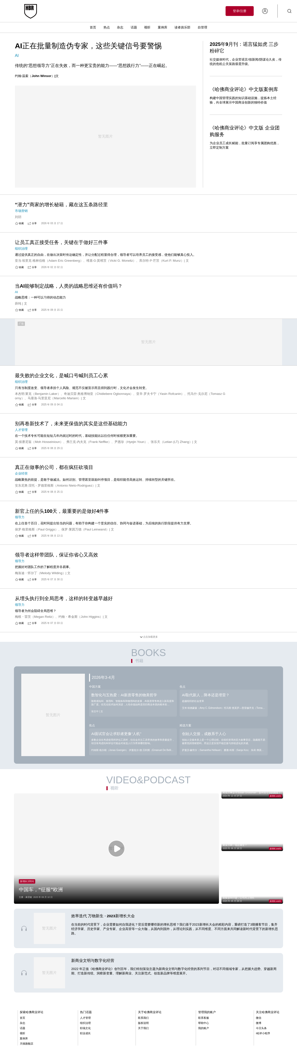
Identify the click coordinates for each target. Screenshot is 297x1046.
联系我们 (143, 1024)
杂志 (120, 27)
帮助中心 (203, 1029)
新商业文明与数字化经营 (92, 967)
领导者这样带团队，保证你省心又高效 (56, 562)
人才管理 (85, 1024)
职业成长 (85, 1040)
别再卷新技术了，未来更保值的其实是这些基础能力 (71, 430)
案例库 (162, 27)
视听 (147, 27)
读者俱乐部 (182, 27)
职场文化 (85, 1034)
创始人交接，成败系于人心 (204, 741)
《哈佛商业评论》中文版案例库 (244, 89)
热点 (106, 27)
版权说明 (143, 1029)
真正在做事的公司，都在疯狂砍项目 (54, 474)
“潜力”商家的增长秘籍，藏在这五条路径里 (61, 204)
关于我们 (143, 1034)
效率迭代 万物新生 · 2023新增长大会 (103, 923)
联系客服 (203, 1024)
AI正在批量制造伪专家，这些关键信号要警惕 (88, 46)
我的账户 (203, 1034)
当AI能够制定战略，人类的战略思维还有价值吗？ (69, 292)
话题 (134, 27)
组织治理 (85, 1029)
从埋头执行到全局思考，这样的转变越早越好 (64, 605)
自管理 (202, 27)
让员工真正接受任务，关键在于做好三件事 (61, 248)
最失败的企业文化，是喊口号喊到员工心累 (61, 382)
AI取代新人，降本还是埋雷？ (205, 702)
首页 (93, 27)
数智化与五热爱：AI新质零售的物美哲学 (124, 702)
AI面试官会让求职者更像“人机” (116, 741)
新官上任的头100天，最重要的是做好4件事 (62, 518)
